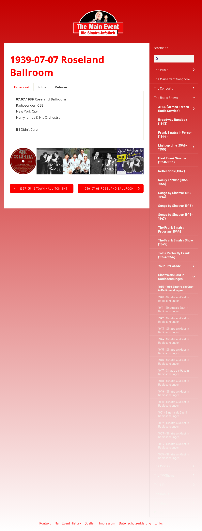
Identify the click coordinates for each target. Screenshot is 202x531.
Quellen (90, 523)
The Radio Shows (166, 97)
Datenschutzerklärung (135, 523)
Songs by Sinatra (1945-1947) (175, 216)
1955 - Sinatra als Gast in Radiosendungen (173, 456)
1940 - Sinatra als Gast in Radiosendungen (173, 298)
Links (159, 523)
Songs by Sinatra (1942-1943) (175, 195)
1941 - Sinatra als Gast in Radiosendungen (173, 309)
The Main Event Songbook (172, 79)
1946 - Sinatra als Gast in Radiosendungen (173, 361)
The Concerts (163, 88)
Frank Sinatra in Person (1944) (175, 134)
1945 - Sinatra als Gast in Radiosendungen (173, 351)
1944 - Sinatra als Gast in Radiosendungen (173, 340)
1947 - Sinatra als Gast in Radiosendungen (173, 372)
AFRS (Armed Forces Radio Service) (173, 109)
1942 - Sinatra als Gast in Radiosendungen (173, 319)
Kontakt (45, 523)
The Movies (162, 466)
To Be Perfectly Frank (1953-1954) (174, 255)
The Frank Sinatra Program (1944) (171, 229)
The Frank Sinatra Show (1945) (175, 242)
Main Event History (67, 523)
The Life (159, 485)
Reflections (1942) (171, 171)
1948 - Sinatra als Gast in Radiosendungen (173, 382)
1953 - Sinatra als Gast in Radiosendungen (173, 435)
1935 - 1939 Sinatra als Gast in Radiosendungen (176, 288)
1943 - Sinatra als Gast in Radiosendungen (173, 330)
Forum (158, 512)
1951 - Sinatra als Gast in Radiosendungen (173, 414)
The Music (161, 70)
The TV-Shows (164, 475)
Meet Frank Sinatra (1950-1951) (172, 160)
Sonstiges (161, 503)
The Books (161, 494)
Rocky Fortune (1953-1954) (173, 182)
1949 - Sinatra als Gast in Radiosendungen (173, 393)
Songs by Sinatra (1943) (175, 205)
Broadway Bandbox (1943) (172, 121)
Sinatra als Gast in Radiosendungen (171, 277)
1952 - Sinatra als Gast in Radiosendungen (173, 424)
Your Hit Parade (169, 266)
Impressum (107, 523)
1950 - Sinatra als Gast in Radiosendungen (173, 403)
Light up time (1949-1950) (172, 147)
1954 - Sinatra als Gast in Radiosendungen (173, 445)
